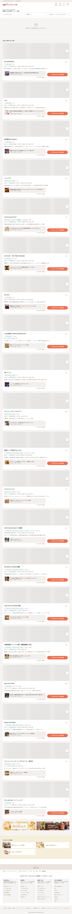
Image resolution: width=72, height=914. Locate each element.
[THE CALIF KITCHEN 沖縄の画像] (36, 595)
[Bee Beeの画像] (36, 284)
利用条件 (13, 908)
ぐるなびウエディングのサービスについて (54, 908)
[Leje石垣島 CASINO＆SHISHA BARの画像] (36, 323)
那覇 (37, 871)
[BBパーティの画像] (36, 362)
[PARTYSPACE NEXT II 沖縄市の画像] (36, 517)
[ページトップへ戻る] (36, 867)
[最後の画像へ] (67, 51)
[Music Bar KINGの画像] (36, 673)
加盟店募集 (43, 908)
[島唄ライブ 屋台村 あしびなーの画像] (36, 440)
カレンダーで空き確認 (57, 230)
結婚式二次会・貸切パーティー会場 (25, 871)
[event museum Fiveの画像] (36, 207)
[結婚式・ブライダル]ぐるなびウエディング (10, 871)
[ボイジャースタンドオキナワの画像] (36, 401)
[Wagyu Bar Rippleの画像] (36, 712)
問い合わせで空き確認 (57, 74)
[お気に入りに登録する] (66, 61)
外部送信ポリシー (29, 908)
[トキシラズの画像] (36, 168)
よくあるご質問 (65, 908)
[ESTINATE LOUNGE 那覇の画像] (36, 556)
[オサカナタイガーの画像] (36, 479)
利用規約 (9, 908)
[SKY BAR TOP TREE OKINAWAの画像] (36, 245)
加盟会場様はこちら (36, 908)
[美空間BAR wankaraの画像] (36, 129)
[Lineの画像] (36, 90)
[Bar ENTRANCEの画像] (36, 51)
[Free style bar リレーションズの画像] (36, 790)
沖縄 (34, 871)
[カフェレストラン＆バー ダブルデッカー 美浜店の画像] (36, 751)
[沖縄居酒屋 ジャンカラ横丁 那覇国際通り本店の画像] (36, 634)
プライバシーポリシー (21, 908)
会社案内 (5, 908)
